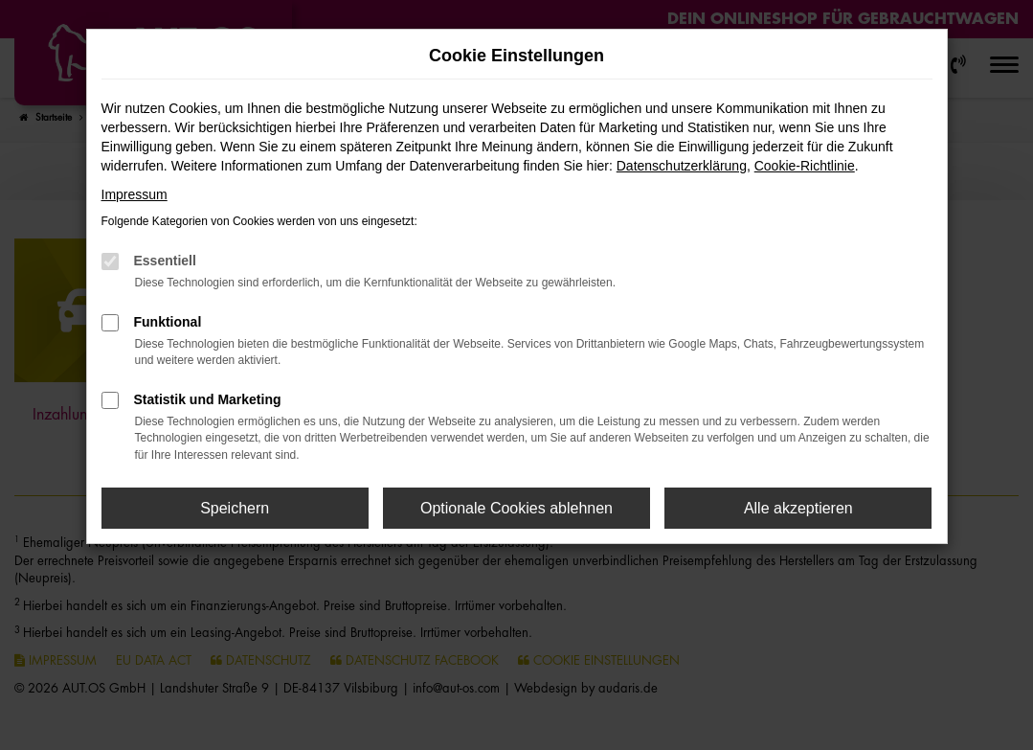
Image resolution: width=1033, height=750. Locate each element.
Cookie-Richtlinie (804, 165)
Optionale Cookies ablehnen (516, 508)
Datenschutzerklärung (682, 165)
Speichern (234, 508)
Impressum (134, 194)
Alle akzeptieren (798, 508)
